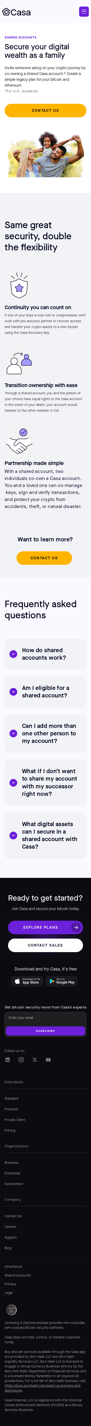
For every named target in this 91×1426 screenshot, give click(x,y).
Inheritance (13, 1267)
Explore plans (40, 927)
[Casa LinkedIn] (8, 1060)
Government (14, 1184)
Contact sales (45, 945)
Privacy (10, 1284)
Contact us (45, 110)
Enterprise (12, 1173)
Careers (10, 1227)
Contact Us (13, 1216)
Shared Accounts (18, 1275)
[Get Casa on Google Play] (63, 982)
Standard (11, 1098)
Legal (9, 1293)
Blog (8, 1248)
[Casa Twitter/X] (35, 1060)
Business (11, 1163)
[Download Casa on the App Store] (28, 982)
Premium (11, 1109)
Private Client (15, 1120)
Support (11, 1237)
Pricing (10, 1130)
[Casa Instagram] (21, 1060)
